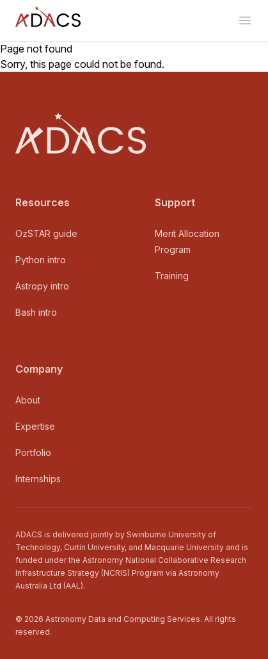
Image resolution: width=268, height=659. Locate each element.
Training (172, 275)
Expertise (35, 426)
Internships (38, 478)
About (27, 400)
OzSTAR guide (46, 233)
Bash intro (36, 312)
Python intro (40, 259)
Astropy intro (42, 286)
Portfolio (33, 452)
